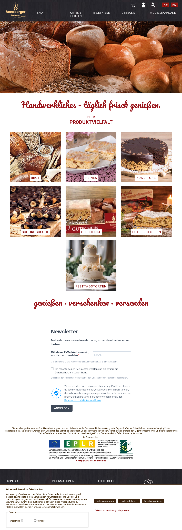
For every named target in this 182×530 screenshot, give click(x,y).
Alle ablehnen (129, 501)
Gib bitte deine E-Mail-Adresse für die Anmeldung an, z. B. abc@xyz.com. (84, 362)
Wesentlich (15, 521)
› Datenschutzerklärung (105, 510)
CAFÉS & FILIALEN (76, 14)
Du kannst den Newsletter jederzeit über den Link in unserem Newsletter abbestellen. (89, 378)
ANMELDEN (61, 408)
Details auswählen (153, 501)
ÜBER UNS (128, 12)
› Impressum (123, 510)
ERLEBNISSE (101, 12)
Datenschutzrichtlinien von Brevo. (82, 400)
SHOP (41, 12)
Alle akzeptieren (105, 501)
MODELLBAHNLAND (163, 12)
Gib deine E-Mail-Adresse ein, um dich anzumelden (70, 354)
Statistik (41, 521)
